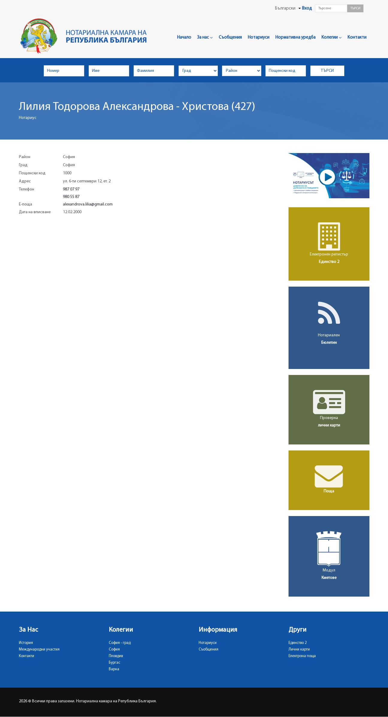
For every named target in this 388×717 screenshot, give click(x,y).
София (114, 649)
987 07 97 (71, 189)
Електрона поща (302, 656)
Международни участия (39, 649)
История (26, 643)
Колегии (331, 37)
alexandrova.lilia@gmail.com (88, 204)
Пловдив (116, 656)
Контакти (357, 37)
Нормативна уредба (295, 37)
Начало (184, 37)
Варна (114, 669)
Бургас (114, 663)
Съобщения (230, 37)
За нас (205, 37)
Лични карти (299, 649)
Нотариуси (258, 37)
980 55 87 (71, 197)
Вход (307, 8)
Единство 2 (298, 643)
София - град (120, 643)
